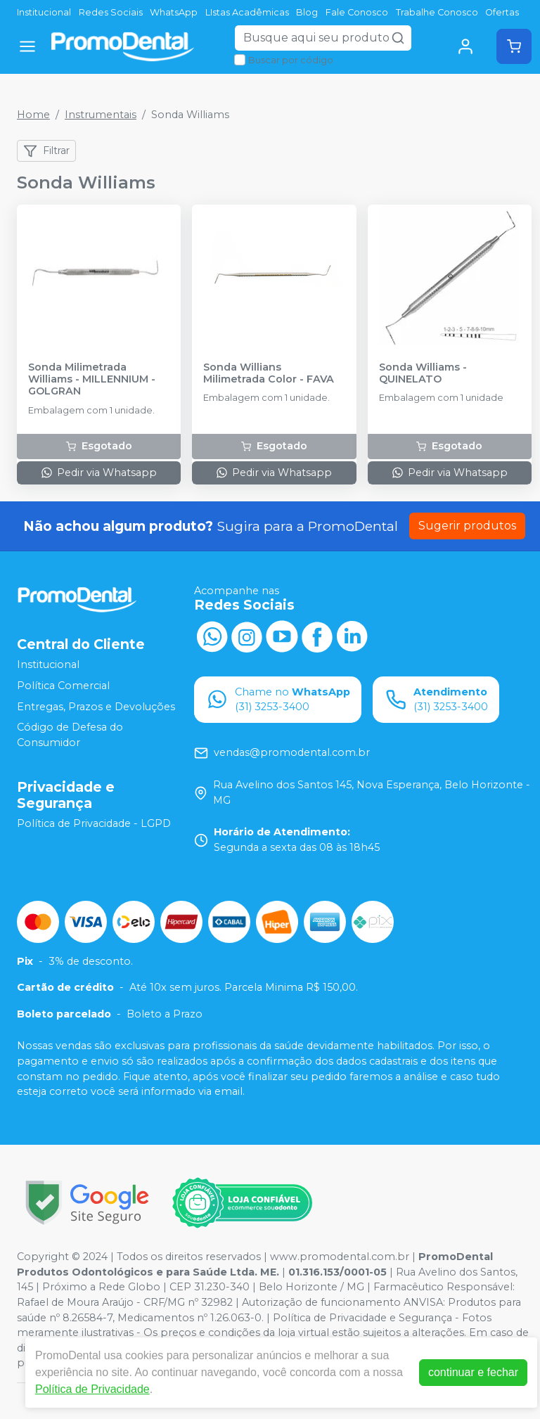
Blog (307, 12)
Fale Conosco (357, 12)
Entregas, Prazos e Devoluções (96, 706)
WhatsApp (174, 12)
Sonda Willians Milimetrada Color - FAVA (268, 373)
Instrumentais (100, 114)
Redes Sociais (111, 12)
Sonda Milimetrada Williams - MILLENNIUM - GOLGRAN (91, 379)
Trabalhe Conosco (437, 12)
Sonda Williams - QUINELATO (423, 373)
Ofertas (502, 12)
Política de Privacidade (92, 1389)
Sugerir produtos (467, 525)
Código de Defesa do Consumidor (70, 735)
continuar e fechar (473, 1372)
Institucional (44, 12)
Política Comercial (63, 685)
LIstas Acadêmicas (247, 12)
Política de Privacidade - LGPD (94, 824)
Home (33, 114)
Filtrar (46, 151)
